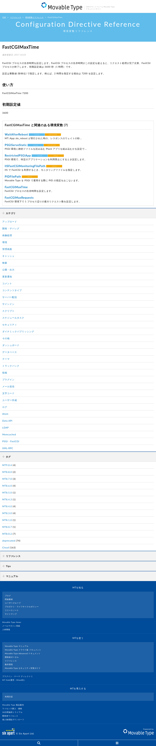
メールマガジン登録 (12, 626)
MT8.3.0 (7, 513)
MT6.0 (54, 166)
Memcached (9, 434)
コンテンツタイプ (12, 290)
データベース (9, 352)
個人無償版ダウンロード (14, 719)
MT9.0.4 (7, 465)
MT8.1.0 (7, 520)
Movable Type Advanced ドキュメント (22, 653)
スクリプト (8, 310)
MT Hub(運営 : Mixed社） (15, 680)
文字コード (8, 393)
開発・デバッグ (10, 228)
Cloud (5, 547)
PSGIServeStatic (16, 145)
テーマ (6, 359)
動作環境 (9, 664)
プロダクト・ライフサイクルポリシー (22, 606)
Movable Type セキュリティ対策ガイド (23, 668)
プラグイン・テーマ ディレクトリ (18, 676)
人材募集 (7, 629)
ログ (4, 407)
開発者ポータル (12, 657)
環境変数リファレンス (34, 17)
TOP (4, 17)
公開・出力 (8, 269)
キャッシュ (8, 256)
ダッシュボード (10, 345)
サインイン (8, 304)
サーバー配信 (9, 297)
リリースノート (12, 610)
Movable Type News (13, 622)
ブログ (8, 595)
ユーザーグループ (13, 603)
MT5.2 (30, 177)
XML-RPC (7, 448)
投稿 (4, 372)
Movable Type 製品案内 (14, 705)
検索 (4, 262)
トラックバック (10, 365)
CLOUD (36, 134)
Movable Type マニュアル (17, 646)
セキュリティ (9, 324)
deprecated (8, 540)
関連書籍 (9, 599)
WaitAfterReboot (16, 134)
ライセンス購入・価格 (13, 708)
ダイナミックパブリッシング (18, 331)
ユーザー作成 (9, 400)
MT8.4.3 (7, 499)
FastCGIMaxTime (16, 187)
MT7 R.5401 (53, 134)
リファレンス (15, 17)
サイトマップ (11, 614)
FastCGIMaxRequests (19, 197)
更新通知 (7, 276)
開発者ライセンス (11, 716)
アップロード (9, 221)
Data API (7, 420)
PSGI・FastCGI (10, 441)
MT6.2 (56, 156)
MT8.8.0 (7, 472)
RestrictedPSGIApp (18, 155)
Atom (5, 413)
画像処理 (7, 235)
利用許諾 (9, 696)
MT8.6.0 (7, 485)
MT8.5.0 (7, 492)
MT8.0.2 (7, 533)
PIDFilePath (13, 176)
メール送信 (8, 386)
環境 (4, 242)
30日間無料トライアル (13, 712)
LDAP (5, 427)
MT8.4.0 (7, 506)
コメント (7, 283)
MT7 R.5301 (52, 145)
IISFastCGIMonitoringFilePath (25, 166)
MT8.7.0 (7, 478)
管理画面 (7, 249)
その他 (6, 338)
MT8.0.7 (7, 527)
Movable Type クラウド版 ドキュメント (23, 650)
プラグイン (8, 379)
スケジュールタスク (13, 317)
